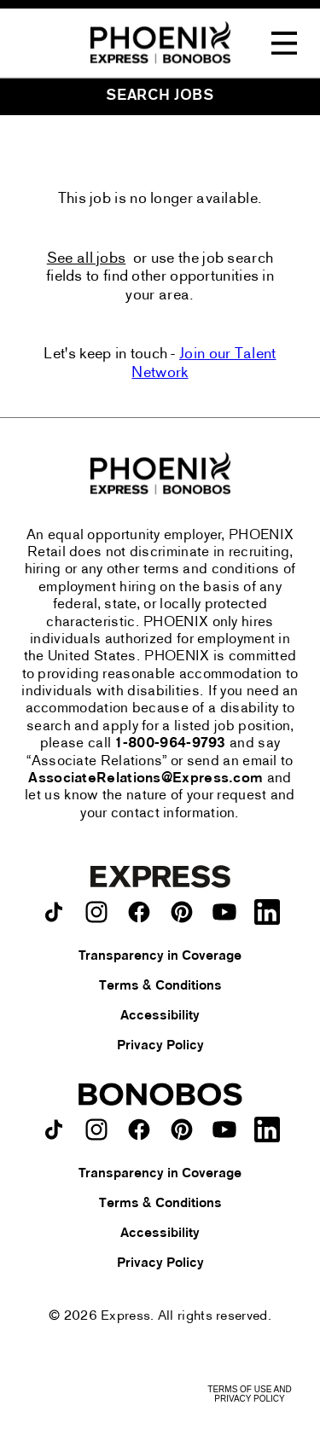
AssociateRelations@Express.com (145, 779)
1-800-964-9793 (170, 744)
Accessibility (160, 1016)
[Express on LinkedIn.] (267, 912)
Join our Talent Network (203, 364)
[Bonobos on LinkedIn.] (267, 1129)
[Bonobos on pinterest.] (182, 1129)
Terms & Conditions (160, 986)
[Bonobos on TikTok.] (54, 1129)
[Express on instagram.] (96, 912)
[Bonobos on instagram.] (96, 1129)
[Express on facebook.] (139, 912)
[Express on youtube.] (224, 912)
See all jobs (86, 258)
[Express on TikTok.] (54, 912)
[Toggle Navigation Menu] (284, 43)
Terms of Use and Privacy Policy (249, 1394)
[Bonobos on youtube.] (224, 1129)
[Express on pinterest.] (182, 912)
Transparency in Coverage (160, 956)
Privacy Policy (160, 1046)
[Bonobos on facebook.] (139, 1129)
